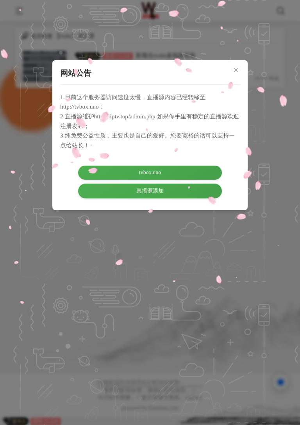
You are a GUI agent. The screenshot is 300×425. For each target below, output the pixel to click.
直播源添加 (150, 191)
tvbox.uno (150, 172)
